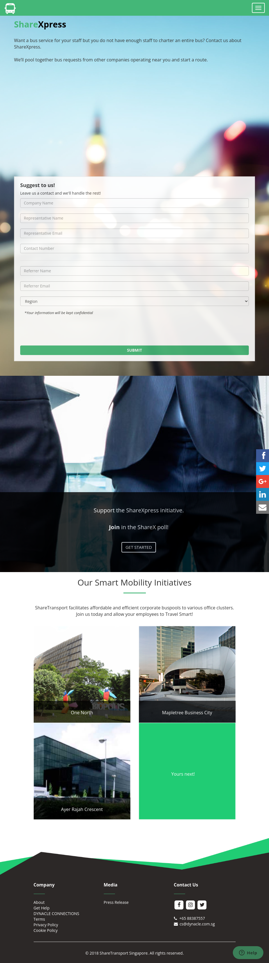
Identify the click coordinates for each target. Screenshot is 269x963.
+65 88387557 (189, 918)
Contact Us (186, 885)
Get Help (42, 908)
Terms (39, 919)
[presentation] (134, 329)
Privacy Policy (46, 924)
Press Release (116, 902)
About (39, 902)
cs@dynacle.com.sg (194, 924)
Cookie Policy (46, 930)
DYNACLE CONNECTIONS (56, 913)
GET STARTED (138, 547)
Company (44, 885)
